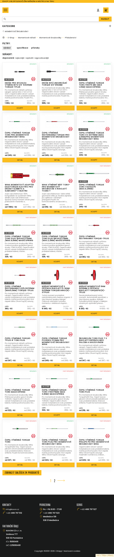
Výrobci (7, 48)
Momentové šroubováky (16, 31)
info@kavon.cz (12, 509)
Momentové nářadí (27, 37)
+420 (14, 513)
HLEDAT (105, 19)
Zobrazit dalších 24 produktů (22, 472)
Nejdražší (29, 58)
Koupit (20, 108)
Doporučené (8, 58)
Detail (20, 160)
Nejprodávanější (41, 58)
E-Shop (11, 37)
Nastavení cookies (72, 551)
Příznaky (35, 48)
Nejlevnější (19, 58)
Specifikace (22, 48)
